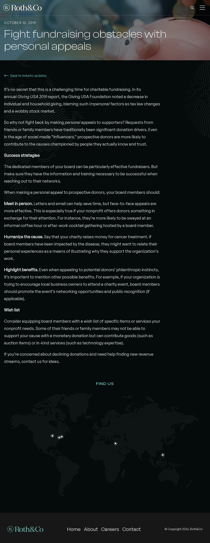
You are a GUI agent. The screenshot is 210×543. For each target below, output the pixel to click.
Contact (131, 529)
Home (74, 529)
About (91, 529)
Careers (110, 529)
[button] (192, 8)
